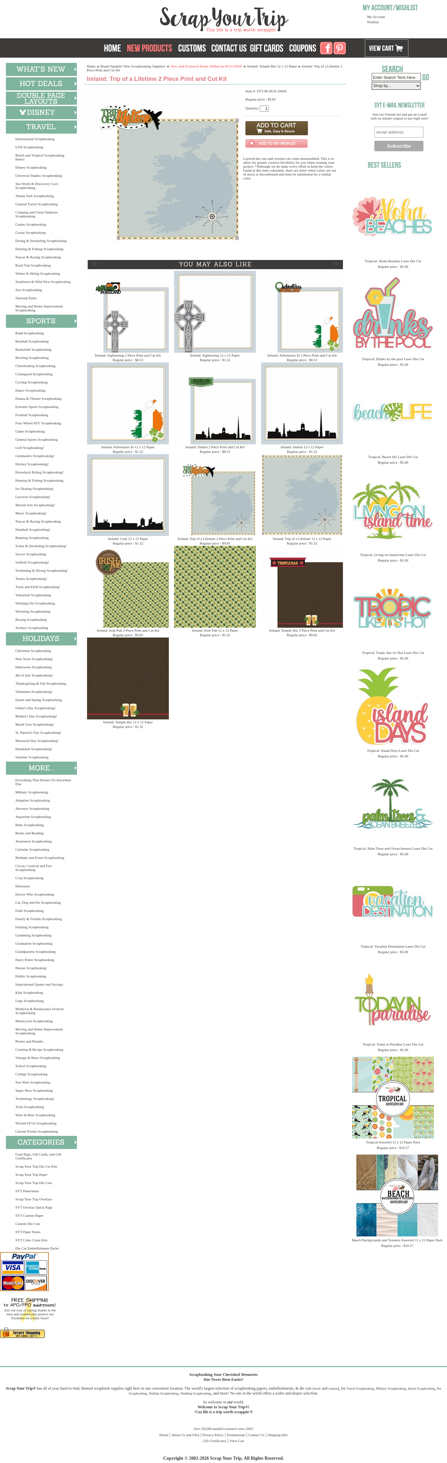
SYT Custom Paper (29, 1215)
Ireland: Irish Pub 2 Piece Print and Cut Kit (128, 630)
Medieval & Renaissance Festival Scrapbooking (39, 1011)
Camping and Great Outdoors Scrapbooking (36, 214)
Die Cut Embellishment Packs (37, 1248)
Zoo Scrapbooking (28, 290)
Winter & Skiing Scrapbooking (37, 273)
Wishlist (373, 22)
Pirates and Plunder (29, 1041)
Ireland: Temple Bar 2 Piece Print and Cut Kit (302, 630)
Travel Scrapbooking (360, 1388)
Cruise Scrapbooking (30, 232)
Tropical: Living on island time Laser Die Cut (393, 555)
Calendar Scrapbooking (32, 849)
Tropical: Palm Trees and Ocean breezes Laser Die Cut (393, 848)
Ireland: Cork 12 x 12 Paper (128, 539)
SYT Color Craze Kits (31, 1240)
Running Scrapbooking (32, 538)
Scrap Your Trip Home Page (180, 18)
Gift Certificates (214, 1441)
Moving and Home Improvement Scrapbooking (39, 308)
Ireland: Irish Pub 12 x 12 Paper (215, 630)
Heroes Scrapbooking (30, 968)
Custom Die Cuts (27, 1224)
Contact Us (256, 1435)
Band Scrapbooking (29, 333)
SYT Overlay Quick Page (33, 1207)
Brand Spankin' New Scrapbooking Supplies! (133, 66)
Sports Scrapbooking (421, 1388)
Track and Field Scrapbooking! (37, 587)
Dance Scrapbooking (30, 390)
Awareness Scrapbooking (33, 841)
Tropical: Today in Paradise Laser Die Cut (393, 1044)
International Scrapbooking (35, 139)
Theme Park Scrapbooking (34, 196)
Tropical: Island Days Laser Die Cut (393, 750)
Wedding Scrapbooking (195, 1393)
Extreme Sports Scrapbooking (37, 407)
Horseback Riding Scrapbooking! (39, 472)
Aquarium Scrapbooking (33, 817)
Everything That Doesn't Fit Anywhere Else (43, 782)
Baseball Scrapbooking (32, 341)
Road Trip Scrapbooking (33, 265)
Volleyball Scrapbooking (33, 595)
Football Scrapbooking (31, 415)
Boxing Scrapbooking (31, 619)
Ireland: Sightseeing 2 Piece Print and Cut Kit (128, 355)
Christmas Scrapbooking (33, 651)
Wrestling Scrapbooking (32, 611)
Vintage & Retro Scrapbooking (37, 1058)
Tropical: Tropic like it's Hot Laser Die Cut (393, 653)
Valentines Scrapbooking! (33, 692)
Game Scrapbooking (30, 431)
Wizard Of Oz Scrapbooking (36, 1123)
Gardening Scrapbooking (33, 935)
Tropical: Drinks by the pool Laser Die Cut (393, 359)
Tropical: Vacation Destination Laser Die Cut (393, 946)
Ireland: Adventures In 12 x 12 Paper (128, 447)
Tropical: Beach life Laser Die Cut (393, 457)
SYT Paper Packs (28, 1232)
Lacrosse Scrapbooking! (32, 497)
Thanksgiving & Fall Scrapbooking (40, 683)
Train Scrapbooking (29, 1107)
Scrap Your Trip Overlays (33, 1199)
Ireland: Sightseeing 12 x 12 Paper (215, 355)
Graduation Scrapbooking (33, 943)
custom (333, 1388)
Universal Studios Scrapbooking (38, 175)
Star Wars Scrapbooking (32, 1082)
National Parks (26, 298)
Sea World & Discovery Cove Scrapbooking (36, 186)
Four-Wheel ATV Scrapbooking (38, 423)
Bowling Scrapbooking (32, 358)
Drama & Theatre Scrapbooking (38, 398)
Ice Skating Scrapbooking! (34, 489)
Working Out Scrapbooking (35, 603)
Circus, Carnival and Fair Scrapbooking (33, 868)
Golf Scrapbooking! (29, 448)
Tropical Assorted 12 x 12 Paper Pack (393, 1142)
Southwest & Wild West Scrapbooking (43, 282)
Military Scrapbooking (31, 792)
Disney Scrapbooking (30, 167)
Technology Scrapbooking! (34, 1099)
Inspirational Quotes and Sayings (39, 984)
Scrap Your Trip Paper (31, 1174)
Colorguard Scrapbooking (34, 374)
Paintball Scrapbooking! (32, 529)
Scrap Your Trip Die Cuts (33, 1183)
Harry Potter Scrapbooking (34, 960)
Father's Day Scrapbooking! (35, 708)
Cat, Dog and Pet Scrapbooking (38, 902)
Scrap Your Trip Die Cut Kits (36, 1166)
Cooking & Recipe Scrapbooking (39, 1049)
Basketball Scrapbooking (33, 349)
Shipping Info (278, 1435)
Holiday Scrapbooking (163, 1393)
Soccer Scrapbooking (30, 554)
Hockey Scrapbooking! (32, 464)
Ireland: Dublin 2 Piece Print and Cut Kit (215, 447)
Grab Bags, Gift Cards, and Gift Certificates (38, 1156)
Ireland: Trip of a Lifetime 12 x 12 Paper (302, 539)
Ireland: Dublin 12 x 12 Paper (301, 447)
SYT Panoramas (27, 1191)
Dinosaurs (22, 886)
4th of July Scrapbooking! (34, 675)
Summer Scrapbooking (31, 757)
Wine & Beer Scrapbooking (35, 1115)
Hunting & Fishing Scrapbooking (39, 249)
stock (317, 1388)
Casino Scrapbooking (30, 224)
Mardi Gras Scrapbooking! (34, 724)
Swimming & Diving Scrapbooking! (41, 570)
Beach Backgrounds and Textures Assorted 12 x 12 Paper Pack (397, 1240)
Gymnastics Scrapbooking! (34, 456)
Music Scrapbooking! (30, 513)
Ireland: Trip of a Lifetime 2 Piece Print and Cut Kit (215, 539)
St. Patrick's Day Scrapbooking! (38, 732)
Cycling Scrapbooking (31, 382)
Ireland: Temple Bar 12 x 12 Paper (272, 66)
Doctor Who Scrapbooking (34, 894)
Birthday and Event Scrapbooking (39, 858)
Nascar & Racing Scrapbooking (38, 257)
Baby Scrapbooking (29, 825)
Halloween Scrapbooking (33, 667)
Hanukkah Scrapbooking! (33, 749)
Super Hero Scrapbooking (34, 1090)
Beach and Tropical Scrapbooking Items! (39, 157)
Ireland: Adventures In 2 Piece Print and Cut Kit (302, 355)
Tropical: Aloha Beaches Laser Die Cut (393, 261)
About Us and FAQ (185, 1435)
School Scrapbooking (30, 1066)
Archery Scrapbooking (31, 628)
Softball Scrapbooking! (32, 562)
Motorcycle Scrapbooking (34, 1021)
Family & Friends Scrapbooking (38, 919)
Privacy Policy (213, 1435)
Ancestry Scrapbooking (32, 808)
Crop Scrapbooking (29, 878)
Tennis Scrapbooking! (31, 579)
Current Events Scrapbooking (36, 1131)
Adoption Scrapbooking (32, 800)
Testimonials (236, 1435)
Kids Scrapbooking (29, 992)
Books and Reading (29, 833)
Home (91, 66)
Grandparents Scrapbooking (35, 952)
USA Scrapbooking (29, 147)
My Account (376, 17)
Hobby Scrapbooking (30, 976)
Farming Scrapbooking (31, 927)
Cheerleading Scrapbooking (35, 366)
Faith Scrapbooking (29, 911)
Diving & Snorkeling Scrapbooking (41, 241)
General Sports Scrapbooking (36, 439)
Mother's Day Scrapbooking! (36, 716)
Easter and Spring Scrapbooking (38, 700)
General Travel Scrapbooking (36, 204)
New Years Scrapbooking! (34, 659)
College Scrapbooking (31, 1074)
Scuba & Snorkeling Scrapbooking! (41, 546)
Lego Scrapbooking (29, 1001)
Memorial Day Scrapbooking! (37, 741)
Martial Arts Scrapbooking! (35, 505)
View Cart (236, 1441)
